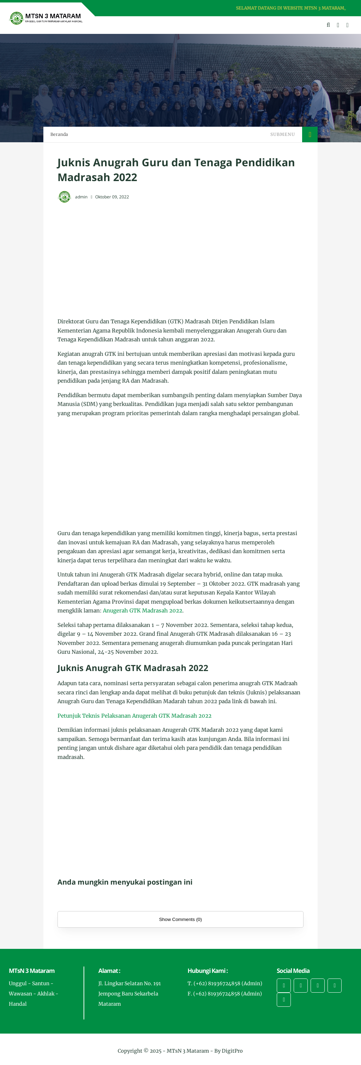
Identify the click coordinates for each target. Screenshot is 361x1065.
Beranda (59, 134)
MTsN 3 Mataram (188, 1051)
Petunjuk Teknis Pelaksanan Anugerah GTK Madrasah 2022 (134, 715)
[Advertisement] (180, 260)
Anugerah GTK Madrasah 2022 (142, 610)
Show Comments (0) (180, 919)
